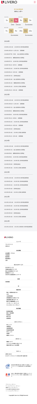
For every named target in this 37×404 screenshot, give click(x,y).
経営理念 (7, 256)
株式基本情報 (9, 311)
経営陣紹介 (8, 258)
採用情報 (7, 281)
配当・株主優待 (10, 313)
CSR (7, 294)
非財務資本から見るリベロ (12, 298)
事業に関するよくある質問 (12, 345)
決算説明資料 (9, 328)
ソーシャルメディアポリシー (12, 391)
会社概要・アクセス (10, 253)
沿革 (6, 260)
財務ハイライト (10, 335)
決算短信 (8, 326)
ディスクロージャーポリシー (13, 305)
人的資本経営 (9, 296)
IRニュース (9, 324)
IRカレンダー (9, 331)
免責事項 (8, 318)
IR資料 (8, 333)
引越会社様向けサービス (11, 269)
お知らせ (7, 246)
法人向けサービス (9, 267)
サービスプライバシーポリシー (13, 386)
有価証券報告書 (10, 330)
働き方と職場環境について (12, 301)
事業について (9, 341)
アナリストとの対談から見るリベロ (14, 343)
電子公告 (8, 316)
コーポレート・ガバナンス (12, 303)
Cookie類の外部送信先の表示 (13, 389)
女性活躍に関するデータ (12, 299)
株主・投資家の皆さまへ (12, 292)
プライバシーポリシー (11, 384)
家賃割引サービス (9, 273)
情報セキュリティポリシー (12, 387)
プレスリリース (9, 244)
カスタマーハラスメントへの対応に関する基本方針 (16, 356)
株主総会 (8, 314)
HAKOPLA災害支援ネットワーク (13, 274)
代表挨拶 (7, 255)
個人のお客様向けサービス (11, 271)
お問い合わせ (8, 354)
